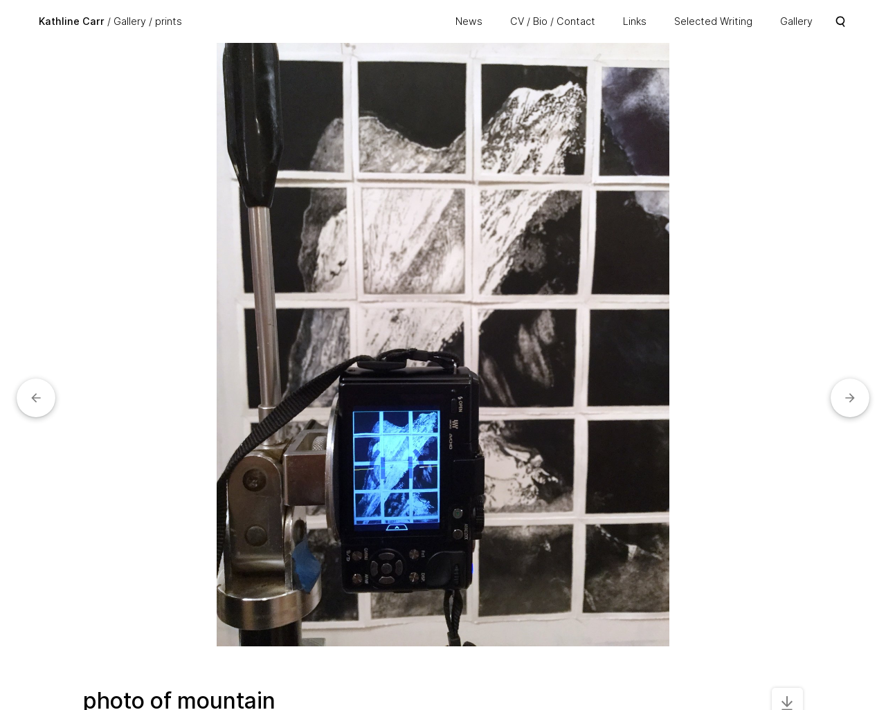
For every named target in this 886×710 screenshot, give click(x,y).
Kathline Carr (72, 21)
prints (168, 21)
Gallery (130, 21)
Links (635, 21)
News (468, 21)
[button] (36, 398)
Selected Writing (713, 21)
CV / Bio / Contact (552, 21)
